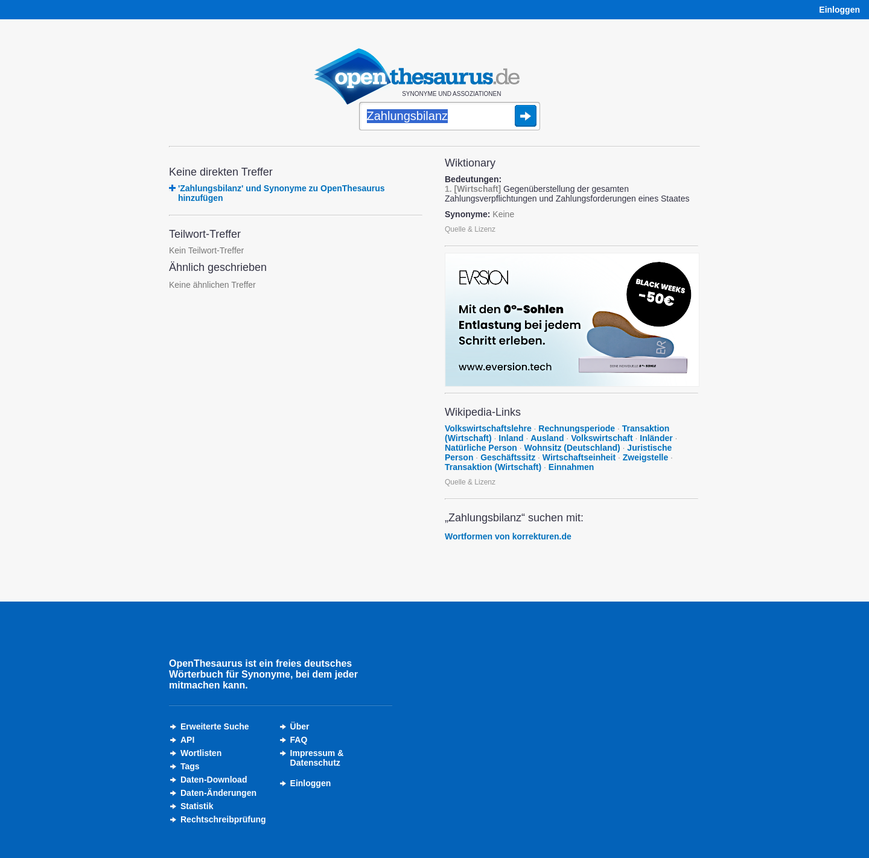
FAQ (299, 740)
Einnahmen (571, 467)
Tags (190, 766)
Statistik (196, 806)
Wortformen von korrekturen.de (508, 536)
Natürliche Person (481, 448)
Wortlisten (200, 753)
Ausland (547, 438)
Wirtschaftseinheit (579, 457)
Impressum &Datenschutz (317, 757)
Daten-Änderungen (218, 793)
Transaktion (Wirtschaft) (493, 467)
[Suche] (449, 117)
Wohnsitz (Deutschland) (572, 448)
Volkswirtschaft (601, 438)
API (187, 740)
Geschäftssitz (507, 457)
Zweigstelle (645, 457)
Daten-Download (213, 779)
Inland (510, 438)
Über (300, 726)
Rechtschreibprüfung (223, 819)
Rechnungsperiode (576, 428)
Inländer (656, 438)
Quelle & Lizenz (470, 229)
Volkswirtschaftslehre (488, 428)
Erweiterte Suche (214, 726)
